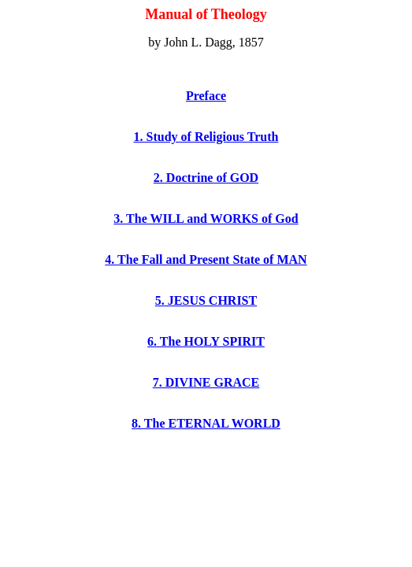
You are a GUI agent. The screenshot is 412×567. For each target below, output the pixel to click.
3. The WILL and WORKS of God (205, 218)
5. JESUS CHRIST (206, 300)
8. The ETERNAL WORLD (206, 423)
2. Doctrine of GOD (206, 177)
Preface (206, 95)
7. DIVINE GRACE (206, 382)
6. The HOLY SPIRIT (206, 341)
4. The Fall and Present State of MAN (205, 259)
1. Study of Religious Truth (206, 136)
